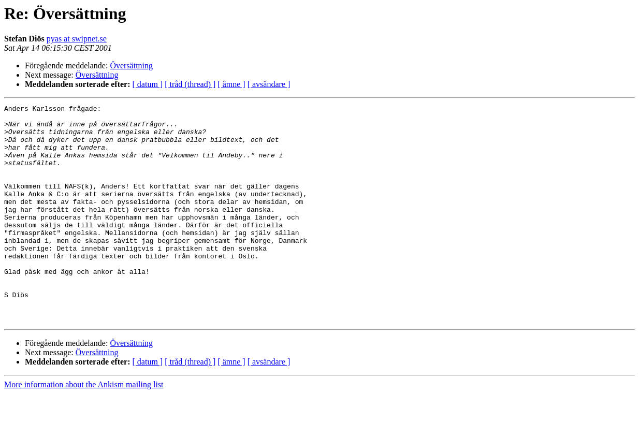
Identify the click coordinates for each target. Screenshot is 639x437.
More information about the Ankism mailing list (84, 428)
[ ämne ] (231, 84)
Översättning (131, 65)
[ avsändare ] (269, 84)
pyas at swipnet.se (77, 38)
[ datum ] (148, 84)
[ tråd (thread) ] (190, 84)
